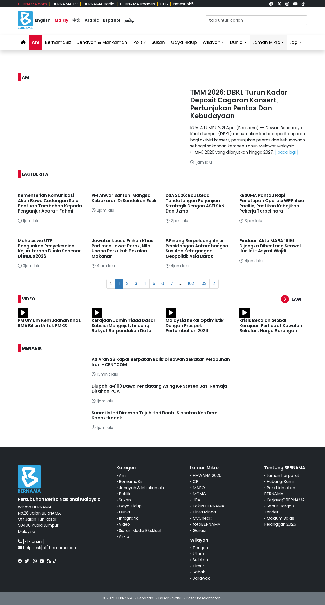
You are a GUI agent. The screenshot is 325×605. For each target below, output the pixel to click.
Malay (61, 20)
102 (191, 283)
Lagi (294, 42)
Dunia (236, 42)
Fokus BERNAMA (208, 506)
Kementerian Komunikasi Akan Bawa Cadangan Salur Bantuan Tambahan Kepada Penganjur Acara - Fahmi (50, 203)
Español (111, 20)
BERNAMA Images (137, 4)
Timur (198, 566)
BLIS (164, 4)
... (180, 283)
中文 (76, 20)
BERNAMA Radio (99, 4)
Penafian (145, 598)
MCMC (199, 494)
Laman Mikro (266, 42)
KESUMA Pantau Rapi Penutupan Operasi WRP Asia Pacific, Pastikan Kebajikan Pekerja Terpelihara (271, 203)
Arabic (92, 20)
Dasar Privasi (169, 598)
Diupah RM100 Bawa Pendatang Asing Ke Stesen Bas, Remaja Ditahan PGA (159, 388)
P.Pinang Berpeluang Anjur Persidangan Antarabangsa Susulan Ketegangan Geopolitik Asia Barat (197, 248)
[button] (294, 299)
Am (35, 42)
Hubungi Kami (280, 482)
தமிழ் (129, 20)
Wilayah (211, 42)
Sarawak (201, 578)
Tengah (200, 548)
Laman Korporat (283, 475)
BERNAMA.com (32, 4)
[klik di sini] (33, 541)
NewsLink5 (183, 4)
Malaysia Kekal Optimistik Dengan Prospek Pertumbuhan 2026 (195, 325)
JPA (196, 500)
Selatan (200, 560)
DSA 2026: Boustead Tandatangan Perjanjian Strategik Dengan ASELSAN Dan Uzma (195, 203)
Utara (198, 554)
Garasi (199, 530)
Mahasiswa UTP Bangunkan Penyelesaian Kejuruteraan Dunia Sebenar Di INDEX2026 (49, 248)
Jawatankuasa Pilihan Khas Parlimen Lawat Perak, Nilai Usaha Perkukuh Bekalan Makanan (122, 248)
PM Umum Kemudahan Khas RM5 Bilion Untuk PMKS (49, 322)
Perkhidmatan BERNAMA (279, 491)
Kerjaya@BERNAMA (286, 500)
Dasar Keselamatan (203, 598)
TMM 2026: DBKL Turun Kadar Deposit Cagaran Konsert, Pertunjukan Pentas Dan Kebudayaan (239, 104)
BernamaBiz (58, 42)
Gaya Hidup (184, 42)
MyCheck (202, 518)
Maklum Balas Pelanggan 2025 (280, 521)
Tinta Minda (204, 512)
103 (203, 283)
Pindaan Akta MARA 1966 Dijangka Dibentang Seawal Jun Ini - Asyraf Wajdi (270, 246)
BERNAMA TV (65, 4)
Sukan (158, 42)
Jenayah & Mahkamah (102, 42)
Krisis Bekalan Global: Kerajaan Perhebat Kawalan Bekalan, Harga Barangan (270, 325)
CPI (196, 482)
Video (124, 524)
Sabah (199, 572)
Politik (139, 42)
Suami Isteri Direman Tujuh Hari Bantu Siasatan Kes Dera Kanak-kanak (155, 415)
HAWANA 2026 (207, 475)
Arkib (124, 536)
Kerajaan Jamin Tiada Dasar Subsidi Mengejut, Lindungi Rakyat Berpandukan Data (123, 325)
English (43, 20)
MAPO (199, 488)
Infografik (128, 518)
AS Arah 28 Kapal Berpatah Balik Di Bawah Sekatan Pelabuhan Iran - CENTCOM (161, 362)
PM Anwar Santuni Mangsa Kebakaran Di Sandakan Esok (124, 198)
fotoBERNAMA (206, 524)
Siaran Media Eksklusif (140, 530)
